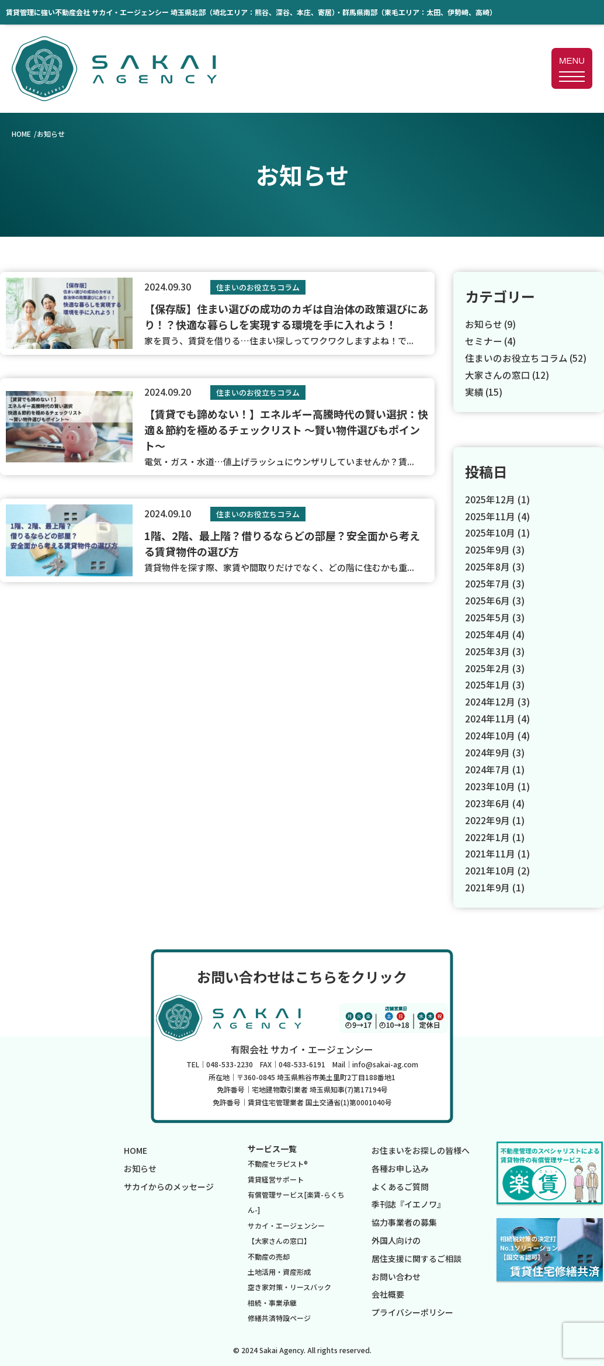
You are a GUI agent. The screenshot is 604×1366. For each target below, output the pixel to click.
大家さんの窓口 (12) (507, 374)
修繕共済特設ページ (279, 1316)
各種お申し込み (400, 1167)
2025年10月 (490, 532)
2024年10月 (490, 734)
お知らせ (140, 1167)
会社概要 (388, 1293)
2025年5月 (487, 617)
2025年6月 (487, 600)
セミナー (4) (491, 341)
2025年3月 (487, 650)
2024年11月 (490, 718)
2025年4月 (487, 634)
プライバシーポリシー (412, 1311)
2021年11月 (490, 852)
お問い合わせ (396, 1275)
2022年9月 (487, 818)
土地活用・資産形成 (279, 1270)
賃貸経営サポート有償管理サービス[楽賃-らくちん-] (296, 1193)
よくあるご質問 (400, 1185)
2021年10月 (490, 869)
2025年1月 (487, 684)
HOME (21, 134)
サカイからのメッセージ (169, 1185)
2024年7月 (487, 768)
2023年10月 (490, 785)
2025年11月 (490, 516)
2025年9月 (487, 549)
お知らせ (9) (491, 324)
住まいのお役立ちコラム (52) (526, 358)
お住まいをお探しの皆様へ (421, 1148)
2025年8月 (487, 566)
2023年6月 (487, 802)
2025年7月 (487, 583)
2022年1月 (487, 835)
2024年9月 (487, 751)
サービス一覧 (272, 1147)
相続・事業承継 (272, 1301)
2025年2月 (487, 667)
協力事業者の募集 (404, 1221)
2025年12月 (490, 499)
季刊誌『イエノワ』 (408, 1203)
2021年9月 (487, 886)
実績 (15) (484, 391)
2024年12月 (490, 701)
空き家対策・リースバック (289, 1286)
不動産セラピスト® (278, 1162)
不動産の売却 (269, 1255)
